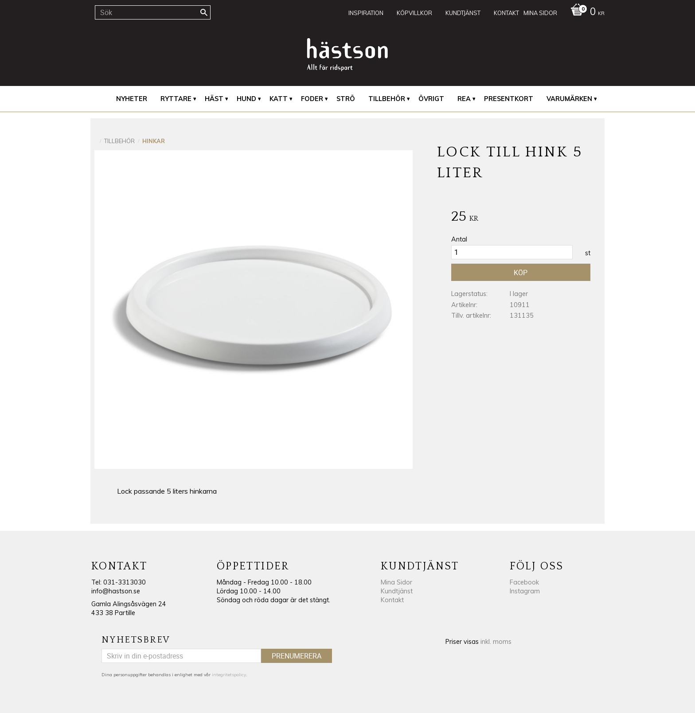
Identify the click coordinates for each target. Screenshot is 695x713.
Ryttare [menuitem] (175, 99)
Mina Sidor (396, 582)
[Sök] (204, 12)
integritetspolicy (229, 675)
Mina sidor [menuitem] (540, 12)
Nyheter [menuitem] (131, 99)
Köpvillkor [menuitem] (414, 12)
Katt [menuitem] (278, 99)
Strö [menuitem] (345, 99)
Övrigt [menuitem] (431, 99)
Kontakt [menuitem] (506, 12)
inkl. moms (495, 642)
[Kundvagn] (585, 12)
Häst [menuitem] (214, 99)
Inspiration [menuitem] (365, 12)
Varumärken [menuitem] (569, 99)
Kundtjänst (397, 591)
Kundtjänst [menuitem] (462, 12)
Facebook (524, 582)
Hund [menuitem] (246, 99)
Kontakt (392, 600)
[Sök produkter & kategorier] (153, 12)
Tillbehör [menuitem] (386, 99)
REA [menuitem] (464, 99)
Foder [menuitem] (312, 99)
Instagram (525, 591)
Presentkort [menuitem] (508, 99)
